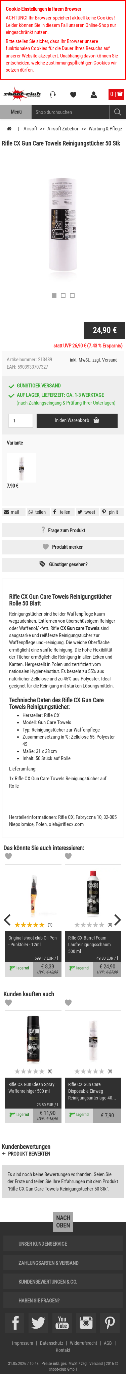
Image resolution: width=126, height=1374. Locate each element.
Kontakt (63, 1350)
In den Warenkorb (72, 420)
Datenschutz (51, 1343)
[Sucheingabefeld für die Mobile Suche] (71, 112)
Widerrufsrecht (83, 1343)
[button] (109, 512)
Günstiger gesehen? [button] (68, 564)
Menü (16, 112)
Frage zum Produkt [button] (66, 531)
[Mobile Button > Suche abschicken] (118, 112)
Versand (110, 360)
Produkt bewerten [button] (29, 1154)
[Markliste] (8, 857)
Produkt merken (67, 547)
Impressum (22, 1343)
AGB (108, 1343)
